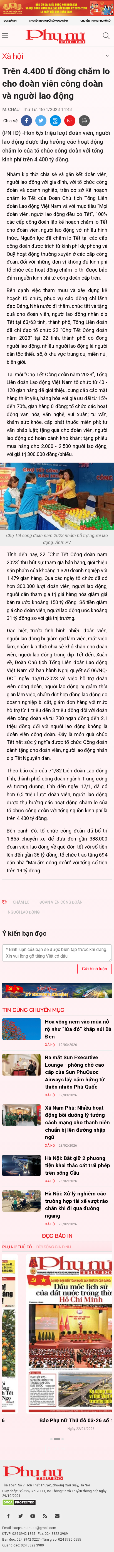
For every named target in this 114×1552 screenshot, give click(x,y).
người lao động (24, 912)
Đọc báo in (10, 20)
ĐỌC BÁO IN (57, 1236)
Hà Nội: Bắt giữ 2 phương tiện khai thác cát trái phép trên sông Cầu (77, 1165)
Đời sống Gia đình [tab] (53, 1247)
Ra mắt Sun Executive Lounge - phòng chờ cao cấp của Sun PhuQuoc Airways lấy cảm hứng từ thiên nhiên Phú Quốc (75, 1072)
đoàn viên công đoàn (61, 902)
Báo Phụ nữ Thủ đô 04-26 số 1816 (57, 1420)
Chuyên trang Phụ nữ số (95, 20)
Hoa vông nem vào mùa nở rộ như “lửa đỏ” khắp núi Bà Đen (78, 1029)
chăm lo (21, 902)
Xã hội (12, 56)
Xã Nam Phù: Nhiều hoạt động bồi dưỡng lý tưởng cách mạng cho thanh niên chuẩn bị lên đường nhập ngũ (77, 1122)
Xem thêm (57, 1449)
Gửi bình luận (94, 968)
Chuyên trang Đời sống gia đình (48, 20)
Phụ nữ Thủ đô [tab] (17, 1247)
